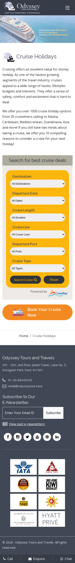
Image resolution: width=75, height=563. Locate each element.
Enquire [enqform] (36, 559)
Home (23, 336)
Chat (66, 559)
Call (8, 559)
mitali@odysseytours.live (25, 386)
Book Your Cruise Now (36, 312)
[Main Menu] (67, 7)
